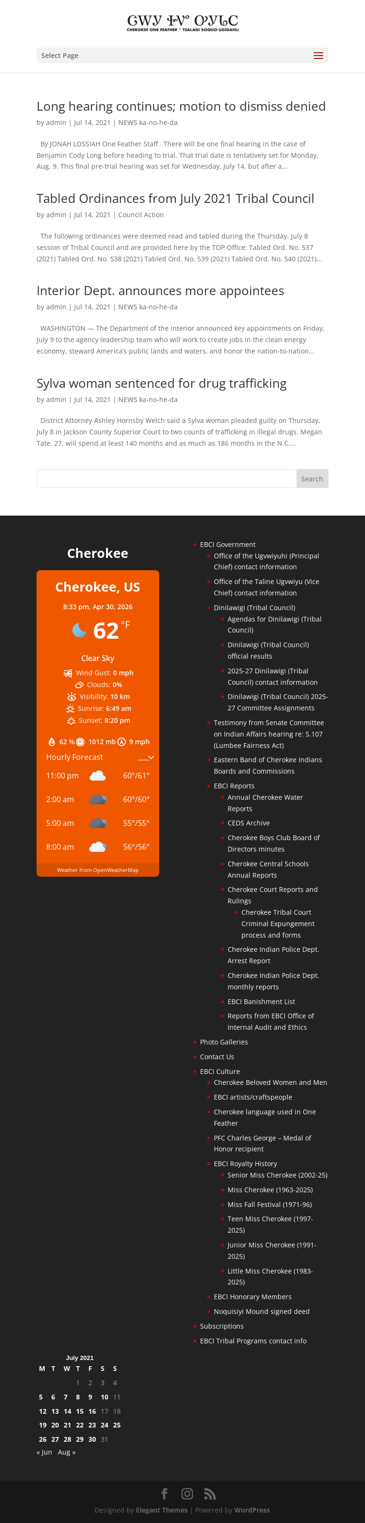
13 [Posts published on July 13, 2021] (55, 1411)
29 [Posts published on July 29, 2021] (80, 1439)
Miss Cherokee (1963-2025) (270, 1189)
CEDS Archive (249, 822)
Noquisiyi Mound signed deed (262, 1311)
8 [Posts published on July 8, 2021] (78, 1396)
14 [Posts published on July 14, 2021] (67, 1411)
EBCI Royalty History (245, 1163)
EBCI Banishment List (261, 1001)
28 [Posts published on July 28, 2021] (67, 1439)
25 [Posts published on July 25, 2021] (117, 1424)
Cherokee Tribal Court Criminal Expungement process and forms (278, 923)
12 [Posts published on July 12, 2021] (43, 1411)
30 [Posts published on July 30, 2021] (92, 1439)
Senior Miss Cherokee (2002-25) (277, 1174)
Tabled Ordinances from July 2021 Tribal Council (176, 198)
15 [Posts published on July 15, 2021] (80, 1411)
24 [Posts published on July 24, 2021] (104, 1424)
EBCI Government (228, 544)
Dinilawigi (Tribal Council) (254, 607)
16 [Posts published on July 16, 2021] (92, 1411)
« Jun (44, 1451)
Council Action (141, 214)
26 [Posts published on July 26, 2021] (43, 1439)
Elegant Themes (162, 1509)
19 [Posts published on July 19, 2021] (43, 1424)
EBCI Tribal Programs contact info (253, 1340)
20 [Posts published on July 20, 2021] (55, 1424)
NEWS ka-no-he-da (148, 122)
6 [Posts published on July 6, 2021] (53, 1396)
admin (56, 122)
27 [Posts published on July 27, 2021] (55, 1439)
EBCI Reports (234, 785)
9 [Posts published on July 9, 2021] (90, 1396)
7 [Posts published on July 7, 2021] (65, 1396)
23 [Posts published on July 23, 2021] (92, 1424)
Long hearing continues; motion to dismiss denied (181, 106)
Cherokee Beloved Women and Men (270, 1082)
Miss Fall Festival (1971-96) (270, 1204)
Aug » (67, 1451)
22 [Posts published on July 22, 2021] (80, 1424)
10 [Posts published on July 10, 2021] (104, 1396)
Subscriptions (222, 1326)
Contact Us (217, 1056)
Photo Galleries (224, 1041)
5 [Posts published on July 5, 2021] (41, 1396)
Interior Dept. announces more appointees (160, 290)
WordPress (252, 1509)
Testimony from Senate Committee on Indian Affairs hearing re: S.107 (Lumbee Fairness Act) (269, 734)
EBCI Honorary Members (253, 1296)
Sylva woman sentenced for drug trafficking (162, 383)
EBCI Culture (220, 1071)
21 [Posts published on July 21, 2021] (67, 1424)
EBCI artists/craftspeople (253, 1097)
